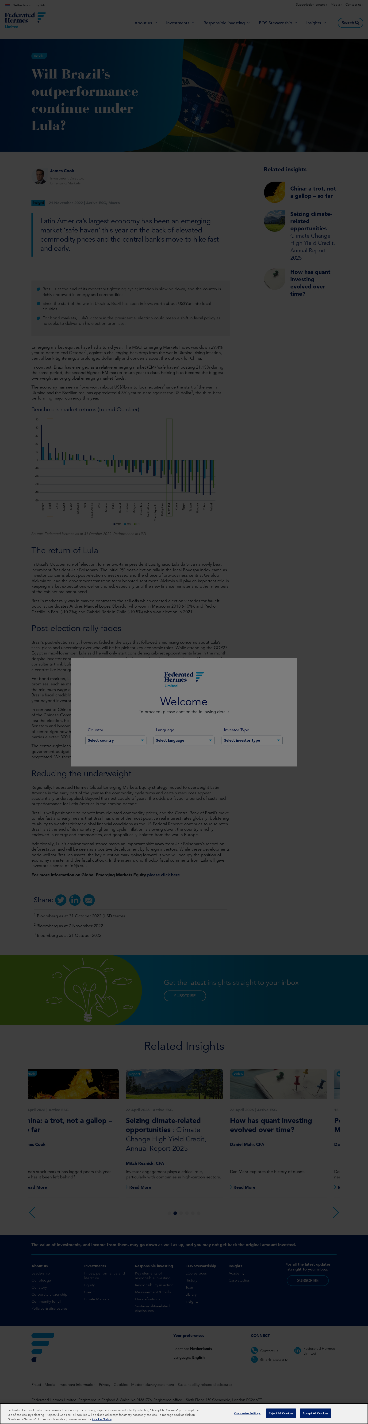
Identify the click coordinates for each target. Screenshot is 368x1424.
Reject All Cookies (281, 1413)
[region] (184, 1413)
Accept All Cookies (315, 1413)
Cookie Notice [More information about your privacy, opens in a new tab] (101, 1419)
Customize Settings (247, 1413)
